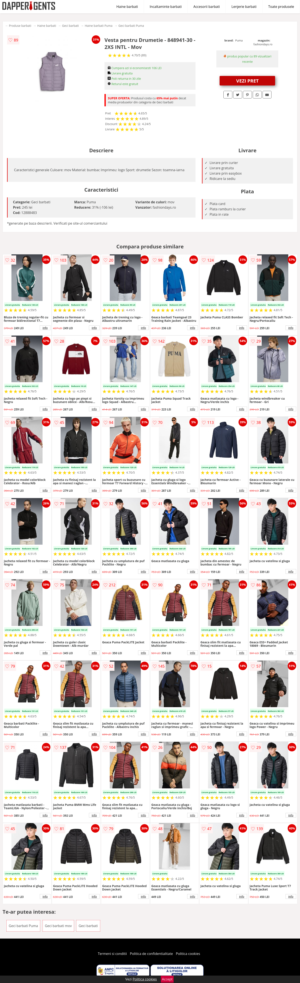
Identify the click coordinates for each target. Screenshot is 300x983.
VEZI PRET (247, 80)
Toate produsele (281, 6)
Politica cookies (188, 953)
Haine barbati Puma (98, 26)
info (45, 328)
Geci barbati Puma (131, 26)
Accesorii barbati (206, 6)
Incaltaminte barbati (166, 6)
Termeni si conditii (112, 953)
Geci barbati (70, 26)
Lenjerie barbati (244, 6)
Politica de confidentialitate (151, 953)
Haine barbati (127, 6)
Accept (167, 979)
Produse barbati (20, 26)
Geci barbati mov (58, 925)
